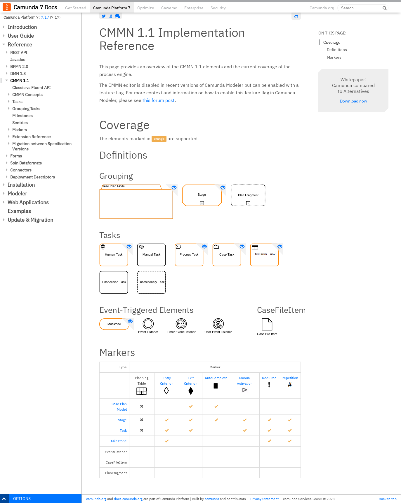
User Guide (21, 35)
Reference (20, 44)
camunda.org (96, 499)
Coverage (332, 42)
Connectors (21, 170)
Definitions (337, 49)
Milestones (22, 115)
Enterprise (194, 8)
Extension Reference (31, 136)
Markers (19, 129)
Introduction (22, 27)
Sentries (20, 122)
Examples (19, 211)
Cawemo (169, 8)
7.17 (45, 17)
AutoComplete (216, 378)
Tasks (17, 101)
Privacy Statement (264, 499)
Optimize (145, 8)
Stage (122, 420)
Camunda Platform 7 (111, 8)
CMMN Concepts (27, 94)
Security (218, 8)
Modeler (17, 193)
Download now (353, 101)
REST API (18, 52)
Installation (21, 184)
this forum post (159, 100)
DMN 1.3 (18, 73)
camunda (212, 499)
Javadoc (17, 59)
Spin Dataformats (26, 163)
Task (123, 430)
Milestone (119, 441)
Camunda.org (322, 8)
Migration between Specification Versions (42, 146)
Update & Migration (30, 219)
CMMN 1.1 (19, 80)
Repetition (290, 378)
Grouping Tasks (26, 108)
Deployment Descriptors (32, 177)
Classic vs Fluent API (31, 87)
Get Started (75, 8)
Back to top (388, 499)
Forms (16, 156)
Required (269, 378)
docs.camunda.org (128, 499)
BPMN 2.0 (19, 66)
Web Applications (28, 202)
